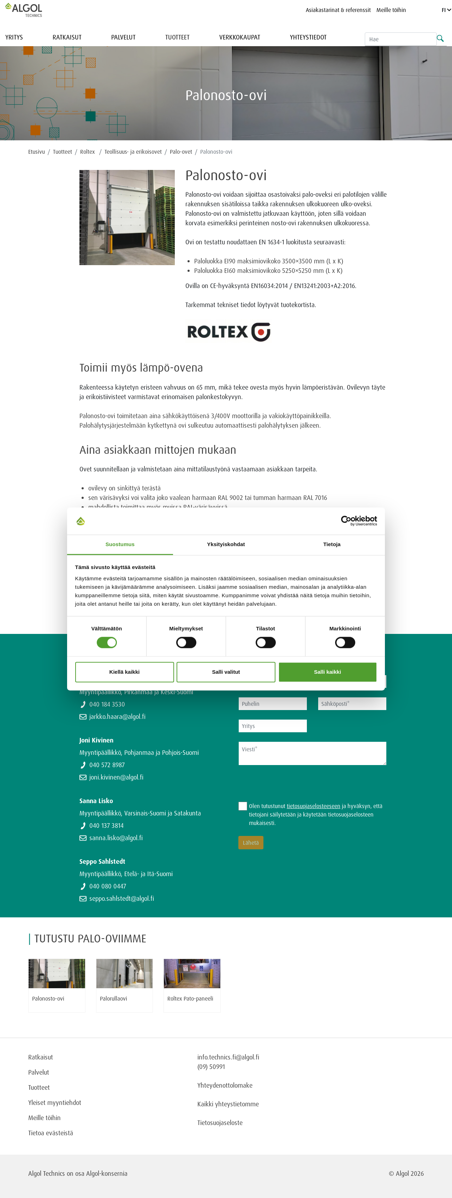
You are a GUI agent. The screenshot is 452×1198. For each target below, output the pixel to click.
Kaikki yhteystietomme (228, 1104)
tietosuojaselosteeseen (313, 805)
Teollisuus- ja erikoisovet (133, 151)
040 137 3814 (106, 825)
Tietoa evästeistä (50, 1133)
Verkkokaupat (239, 37)
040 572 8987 (107, 765)
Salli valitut (226, 672)
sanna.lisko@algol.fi (116, 838)
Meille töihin (391, 9)
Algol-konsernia (106, 1173)
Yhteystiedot (308, 37)
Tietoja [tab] (332, 544)
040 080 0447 (107, 886)
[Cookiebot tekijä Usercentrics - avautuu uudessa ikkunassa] (346, 521)
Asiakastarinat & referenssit (338, 9)
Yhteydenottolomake (224, 1085)
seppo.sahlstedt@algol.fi (121, 898)
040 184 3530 (107, 704)
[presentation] (292, 788)
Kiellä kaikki (124, 672)
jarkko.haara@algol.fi (117, 716)
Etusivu (36, 151)
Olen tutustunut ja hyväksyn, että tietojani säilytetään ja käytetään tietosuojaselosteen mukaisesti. (315, 814)
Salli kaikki (327, 672)
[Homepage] (31, 10)
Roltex (88, 151)
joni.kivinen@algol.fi (116, 777)
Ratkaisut (67, 37)
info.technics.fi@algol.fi (228, 1057)
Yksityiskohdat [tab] (226, 544)
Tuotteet (177, 37)
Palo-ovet (181, 151)
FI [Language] (446, 9)
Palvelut (123, 37)
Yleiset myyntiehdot (54, 1102)
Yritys (14, 37)
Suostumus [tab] (120, 544)
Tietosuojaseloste (220, 1122)
